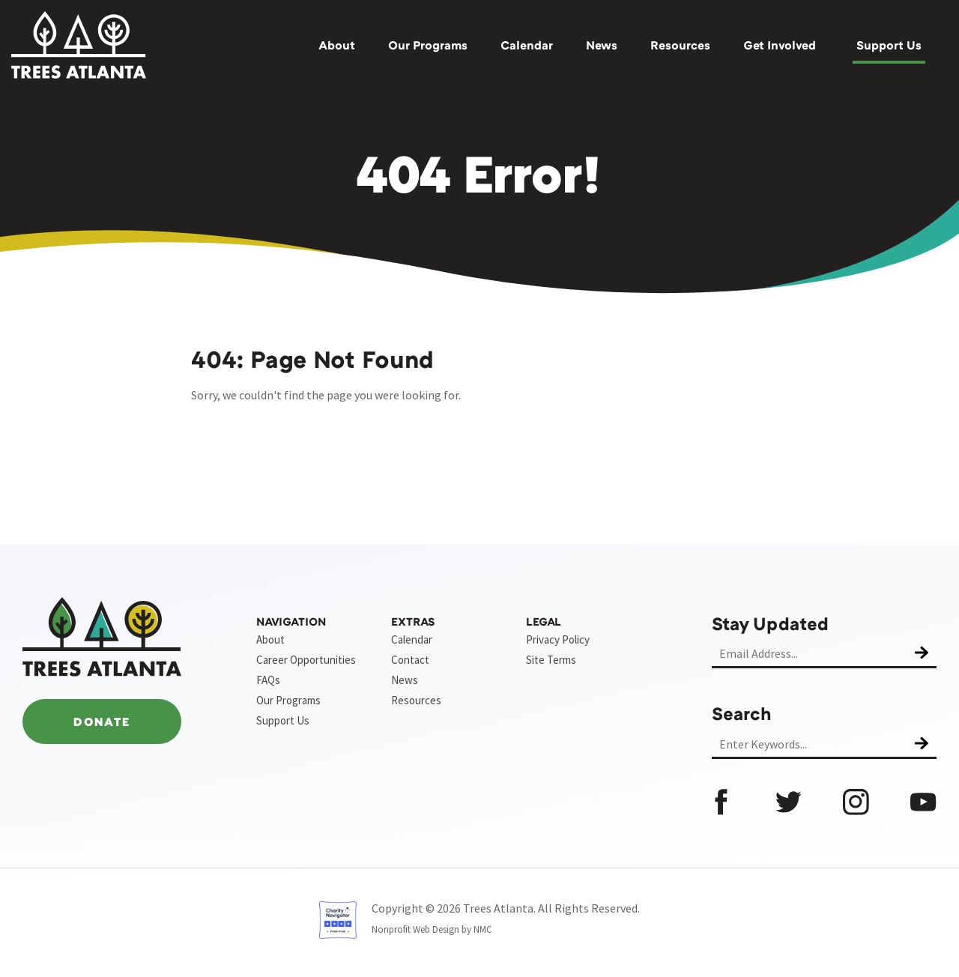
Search (742, 713)
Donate (101, 721)
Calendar (526, 44)
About (336, 44)
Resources (680, 44)
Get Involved (779, 44)
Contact (410, 660)
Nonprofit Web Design (415, 929)
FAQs (268, 680)
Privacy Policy (558, 639)
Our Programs (428, 44)
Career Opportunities (306, 660)
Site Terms (551, 660)
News (601, 44)
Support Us (889, 44)
